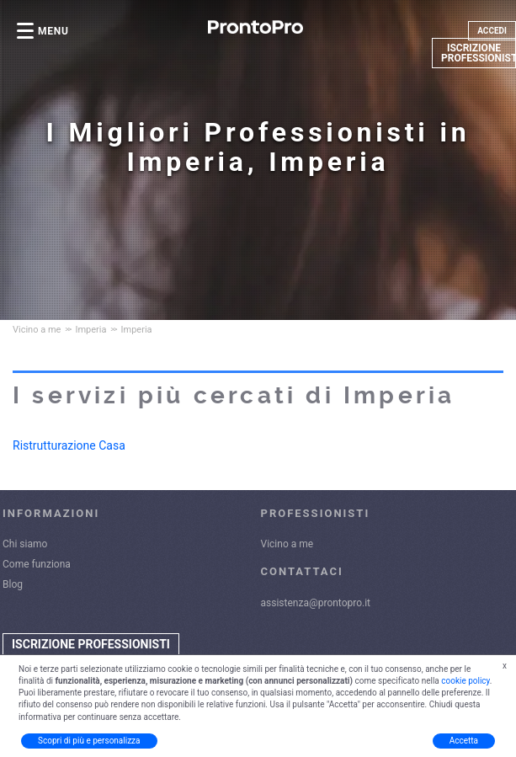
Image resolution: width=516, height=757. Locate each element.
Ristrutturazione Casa (69, 445)
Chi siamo (25, 544)
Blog (13, 584)
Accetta (464, 740)
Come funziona (37, 564)
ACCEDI (492, 30)
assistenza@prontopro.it (316, 603)
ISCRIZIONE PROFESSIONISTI (478, 53)
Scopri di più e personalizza (89, 740)
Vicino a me (287, 544)
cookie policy (465, 680)
